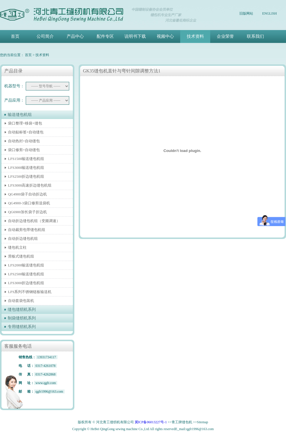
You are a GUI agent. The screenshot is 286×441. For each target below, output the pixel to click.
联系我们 (255, 36)
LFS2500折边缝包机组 (26, 176)
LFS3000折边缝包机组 (26, 283)
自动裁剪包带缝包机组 (26, 230)
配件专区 (105, 36)
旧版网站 (246, 13)
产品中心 (75, 36)
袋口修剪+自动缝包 (24, 150)
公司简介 (45, 36)
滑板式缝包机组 (21, 256)
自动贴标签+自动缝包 (25, 132)
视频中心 (165, 36)
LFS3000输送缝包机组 (26, 167)
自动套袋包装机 (21, 300)
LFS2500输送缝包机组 (26, 274)
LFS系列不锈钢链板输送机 (29, 292)
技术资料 (195, 36)
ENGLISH (269, 13)
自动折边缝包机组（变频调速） (34, 221)
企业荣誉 (225, 36)
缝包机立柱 (17, 247)
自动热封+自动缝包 (24, 141)
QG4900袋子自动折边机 (27, 194)
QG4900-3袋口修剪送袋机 (29, 203)
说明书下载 (135, 36)
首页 (15, 36)
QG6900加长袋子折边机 (27, 212)
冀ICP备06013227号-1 (151, 422)
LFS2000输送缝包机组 (26, 265)
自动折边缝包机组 (23, 238)
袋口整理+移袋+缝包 (25, 123)
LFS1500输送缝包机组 (26, 159)
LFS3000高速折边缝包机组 (29, 185)
